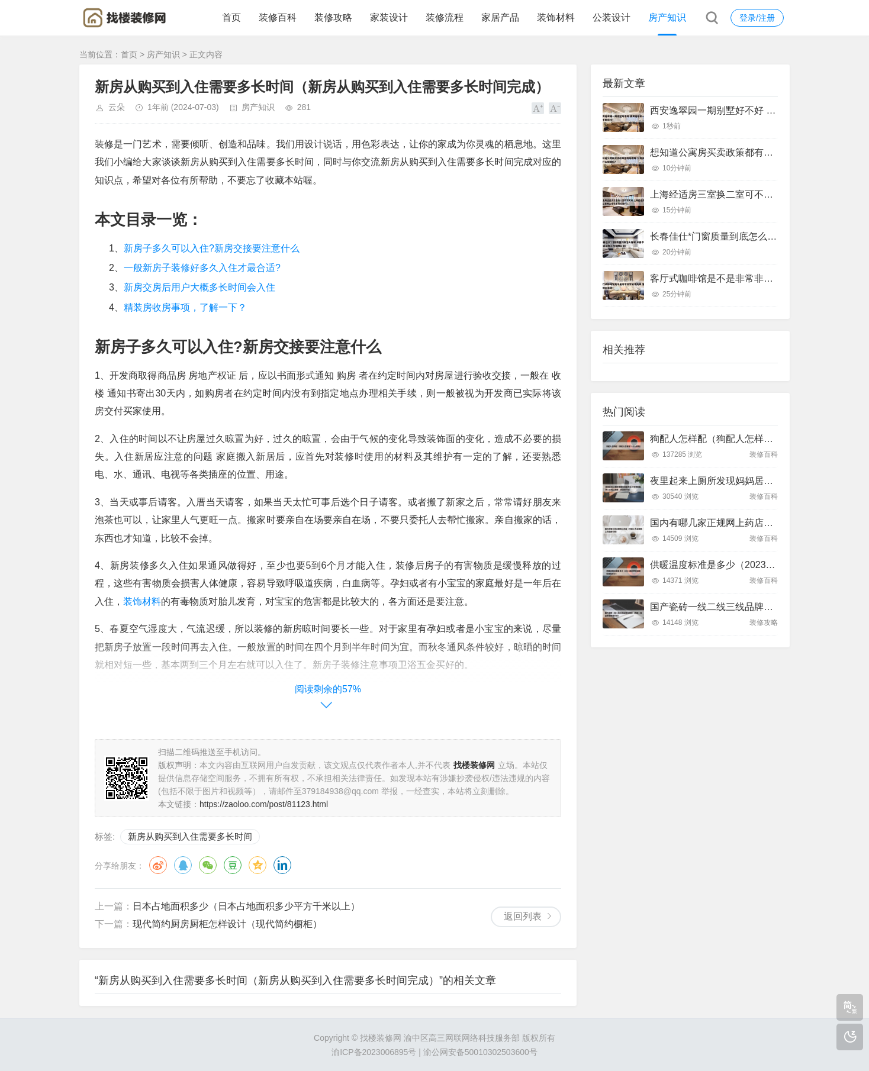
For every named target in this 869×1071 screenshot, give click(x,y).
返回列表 (523, 916)
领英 (282, 865)
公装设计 (611, 17)
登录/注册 (757, 17)
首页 (231, 17)
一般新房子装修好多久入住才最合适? (202, 268)
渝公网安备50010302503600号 (480, 1052)
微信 (208, 865)
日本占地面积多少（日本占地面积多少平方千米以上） (246, 906)
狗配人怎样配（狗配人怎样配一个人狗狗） (740, 439)
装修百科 (278, 17)
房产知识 (667, 17)
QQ (183, 865)
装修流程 (445, 17)
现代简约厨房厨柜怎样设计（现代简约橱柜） (227, 924)
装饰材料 (556, 17)
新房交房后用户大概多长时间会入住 (199, 287)
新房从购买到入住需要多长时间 (190, 836)
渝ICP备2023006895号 (373, 1052)
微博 (158, 865)
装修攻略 (333, 17)
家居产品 (500, 17)
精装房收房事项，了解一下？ (185, 307)
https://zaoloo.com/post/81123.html (263, 804)
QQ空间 (257, 865)
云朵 (116, 107)
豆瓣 (233, 865)
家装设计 (389, 17)
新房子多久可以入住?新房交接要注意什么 (212, 248)
